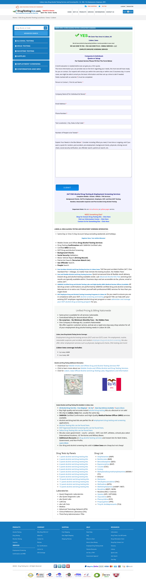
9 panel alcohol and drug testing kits (73, 477)
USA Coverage (41, 552)
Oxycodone (101, 497)
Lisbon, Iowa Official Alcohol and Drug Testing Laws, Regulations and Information (96, 371)
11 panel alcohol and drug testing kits (74, 482)
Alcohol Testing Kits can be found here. (74, 425)
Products (82, 12)
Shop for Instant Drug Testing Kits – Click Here (93, 217)
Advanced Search (31, 33)
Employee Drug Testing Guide (94, 546)
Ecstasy (100, 469)
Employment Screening (29, 64)
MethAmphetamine (105, 487)
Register (130, 6)
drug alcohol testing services (90, 438)
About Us (39, 535)
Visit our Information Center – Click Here (93, 219)
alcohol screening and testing (92, 297)
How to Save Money (92, 542)
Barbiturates (102, 459)
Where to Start (90, 539)
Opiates (100, 494)
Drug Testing (23, 46)
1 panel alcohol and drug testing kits (73, 456)
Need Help (89, 532)
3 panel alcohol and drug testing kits (73, 461)
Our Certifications (42, 546)
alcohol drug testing (97, 410)
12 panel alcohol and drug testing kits (74, 484)
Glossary (113, 546)
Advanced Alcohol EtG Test (110, 277)
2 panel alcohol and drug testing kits (73, 459)
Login (123, 6)
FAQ (87, 535)
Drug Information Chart (117, 539)
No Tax (104, 6)
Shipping (65, 527)
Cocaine (100, 467)
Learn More (119, 408)
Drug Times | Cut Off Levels (118, 535)
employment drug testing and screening (109, 420)
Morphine (101, 489)
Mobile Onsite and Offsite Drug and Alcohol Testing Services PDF (94, 366)
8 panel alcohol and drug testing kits (73, 474)
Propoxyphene (103, 502)
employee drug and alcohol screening (106, 340)
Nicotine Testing (25, 51)
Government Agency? (92, 556)
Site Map (113, 559)
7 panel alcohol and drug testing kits (73, 472)
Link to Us (40, 549)
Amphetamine (103, 456)
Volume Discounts (91, 549)
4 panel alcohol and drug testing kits (73, 464)
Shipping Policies (67, 539)
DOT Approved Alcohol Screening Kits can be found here (81, 428)
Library (113, 549)
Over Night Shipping (67, 535)
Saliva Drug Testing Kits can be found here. (76, 430)
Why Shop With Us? (42, 532)
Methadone (101, 484)
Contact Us (110, 12)
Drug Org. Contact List (117, 542)
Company (40, 527)
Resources (115, 527)
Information (100, 12)
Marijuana (101, 479)
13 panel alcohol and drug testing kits (74, 487)
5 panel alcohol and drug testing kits (73, 467)
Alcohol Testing (25, 41)
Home (70, 12)
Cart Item (128, 12)
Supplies (21, 56)
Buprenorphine (103, 464)
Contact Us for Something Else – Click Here (93, 221)
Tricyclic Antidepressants (107, 504)
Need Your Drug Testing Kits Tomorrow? (31, 7)
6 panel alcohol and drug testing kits (73, 469)
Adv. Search (114, 556)
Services (91, 12)
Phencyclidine (102, 499)
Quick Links (114, 552)
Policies (39, 542)
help (88, 527)
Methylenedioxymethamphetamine (111, 472)
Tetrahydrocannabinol (106, 482)
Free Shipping (92, 6)
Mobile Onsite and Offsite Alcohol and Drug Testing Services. (104, 368)
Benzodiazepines (104, 461)
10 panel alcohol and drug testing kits (74, 479)
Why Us (75, 12)
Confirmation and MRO (29, 69)
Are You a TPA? (90, 552)
